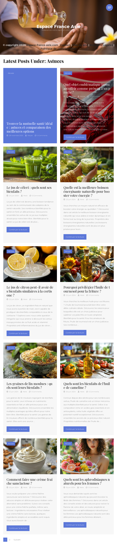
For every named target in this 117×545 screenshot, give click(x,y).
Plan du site (80, 45)
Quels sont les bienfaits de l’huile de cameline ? (87, 385)
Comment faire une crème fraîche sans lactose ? (30, 481)
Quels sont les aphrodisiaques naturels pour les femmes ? (87, 481)
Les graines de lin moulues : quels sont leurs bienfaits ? (29, 385)
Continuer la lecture (76, 136)
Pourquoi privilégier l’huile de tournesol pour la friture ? (87, 289)
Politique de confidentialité (59, 48)
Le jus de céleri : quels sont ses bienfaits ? (29, 189)
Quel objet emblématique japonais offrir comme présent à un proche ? (87, 88)
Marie (24, 196)
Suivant (17, 540)
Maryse (29, 135)
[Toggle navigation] (109, 7)
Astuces (11, 73)
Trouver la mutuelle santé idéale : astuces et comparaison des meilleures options (30, 127)
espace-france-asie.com (42, 45)
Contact (65, 45)
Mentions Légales (101, 45)
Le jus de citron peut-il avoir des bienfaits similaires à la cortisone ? (30, 291)
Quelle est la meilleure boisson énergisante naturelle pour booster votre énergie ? (87, 191)
